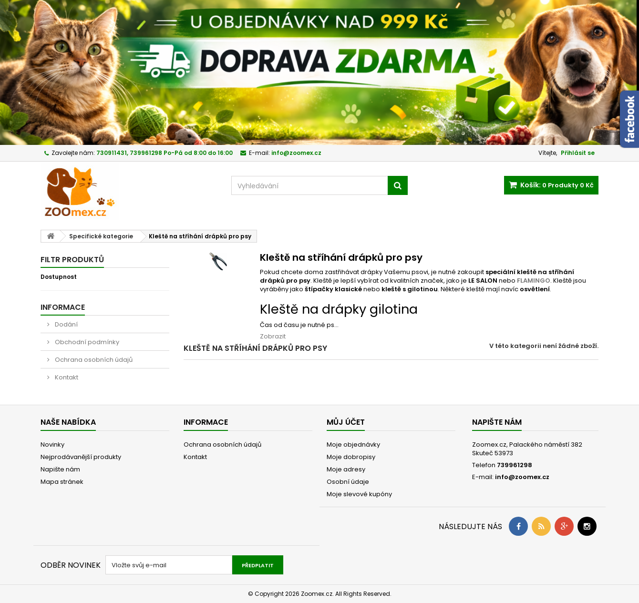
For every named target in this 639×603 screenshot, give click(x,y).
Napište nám (60, 469)
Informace (63, 307)
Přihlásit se (578, 153)
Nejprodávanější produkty (81, 456)
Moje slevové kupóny (359, 494)
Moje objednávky (353, 444)
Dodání (65, 324)
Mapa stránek (62, 481)
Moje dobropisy (351, 456)
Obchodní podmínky (86, 342)
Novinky (52, 444)
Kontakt (65, 377)
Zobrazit (273, 336)
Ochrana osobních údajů (93, 359)
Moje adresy (346, 469)
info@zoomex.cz (522, 476)
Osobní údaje (348, 481)
